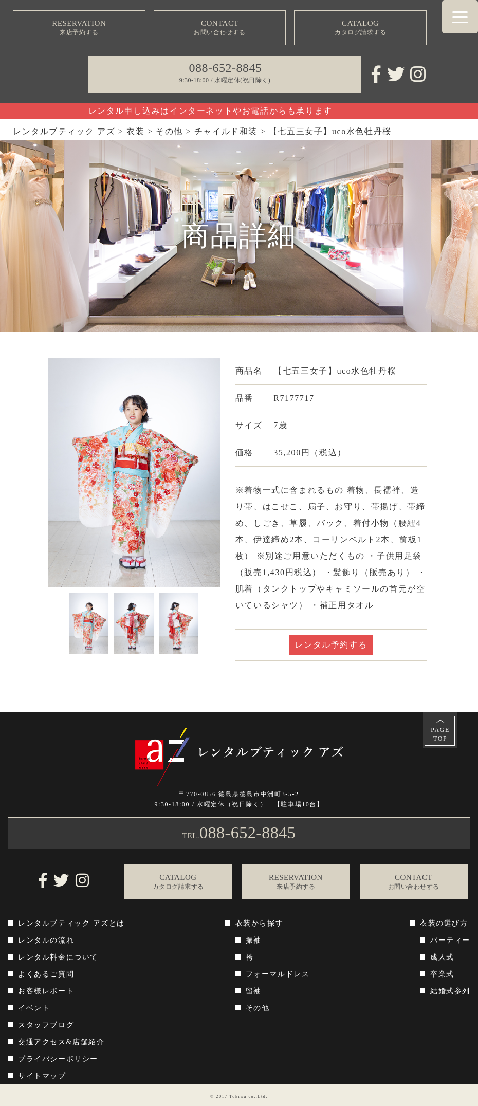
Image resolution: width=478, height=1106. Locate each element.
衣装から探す (259, 923)
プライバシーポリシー (58, 1059)
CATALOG (360, 28)
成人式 (442, 957)
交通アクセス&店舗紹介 (61, 1042)
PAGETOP (440, 734)
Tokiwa (237, 1096)
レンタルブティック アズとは (71, 923)
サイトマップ (42, 1076)
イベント (34, 1008)
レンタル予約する (331, 644)
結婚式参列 (450, 991)
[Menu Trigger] (460, 16)
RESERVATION (79, 28)
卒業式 (442, 974)
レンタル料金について (58, 957)
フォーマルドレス (278, 974)
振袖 (254, 940)
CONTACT (219, 28)
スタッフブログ (46, 1025)
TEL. (239, 832)
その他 (258, 1008)
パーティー (450, 940)
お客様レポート (46, 991)
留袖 (254, 991)
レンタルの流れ (46, 940)
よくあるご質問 (46, 974)
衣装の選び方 (444, 923)
